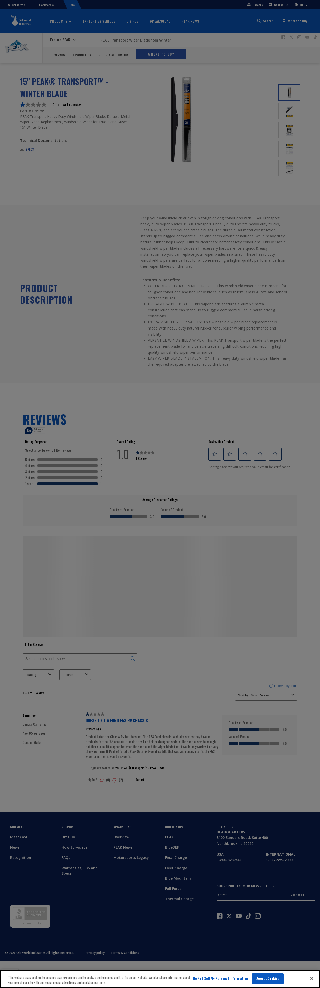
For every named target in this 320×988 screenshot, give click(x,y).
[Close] (311, 978)
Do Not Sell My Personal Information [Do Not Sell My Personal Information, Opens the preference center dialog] (220, 978)
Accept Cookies (267, 978)
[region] (160, 979)
